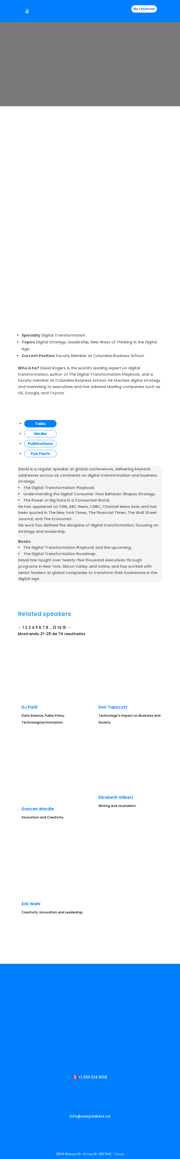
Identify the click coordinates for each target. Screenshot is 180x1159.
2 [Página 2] (26, 514)
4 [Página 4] (33, 514)
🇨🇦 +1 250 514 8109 (90, 964)
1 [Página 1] (23, 514)
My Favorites (144, 9)
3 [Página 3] (29, 514)
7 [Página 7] (43, 514)
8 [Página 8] (47, 514)
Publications (40, 330)
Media (40, 320)
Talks (40, 310)
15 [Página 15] (64, 514)
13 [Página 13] (54, 514)
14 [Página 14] (59, 514)
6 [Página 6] (40, 514)
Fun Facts (40, 340)
